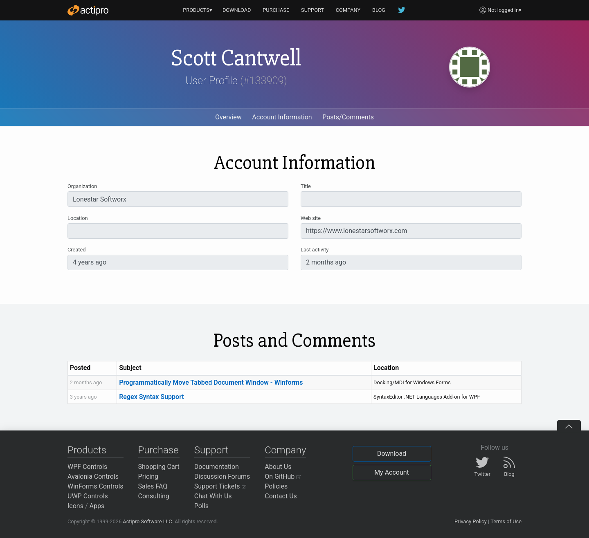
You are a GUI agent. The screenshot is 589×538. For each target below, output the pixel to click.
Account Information (282, 117)
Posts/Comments (348, 117)
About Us (278, 467)
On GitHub (283, 476)
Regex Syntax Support (151, 397)
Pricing (148, 476)
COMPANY (348, 10)
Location (77, 218)
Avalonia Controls (93, 476)
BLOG (378, 10)
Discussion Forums (222, 476)
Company (285, 450)
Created (76, 250)
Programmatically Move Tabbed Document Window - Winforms (211, 382)
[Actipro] (87, 10)
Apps (97, 506)
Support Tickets (220, 486)
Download (391, 453)
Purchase (158, 450)
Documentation (216, 467)
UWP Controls (87, 496)
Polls (201, 506)
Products (86, 450)
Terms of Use (506, 521)
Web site (311, 218)
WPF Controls (87, 467)
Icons (75, 506)
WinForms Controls (95, 486)
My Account (391, 472)
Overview (228, 117)
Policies (276, 486)
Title (306, 186)
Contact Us (281, 496)
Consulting (153, 496)
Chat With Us (213, 496)
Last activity (314, 250)
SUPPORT (312, 10)
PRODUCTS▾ (197, 10)
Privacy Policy (470, 521)
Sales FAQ (153, 486)
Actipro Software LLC (147, 521)
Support (211, 450)
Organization (82, 186)
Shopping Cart (159, 467)
